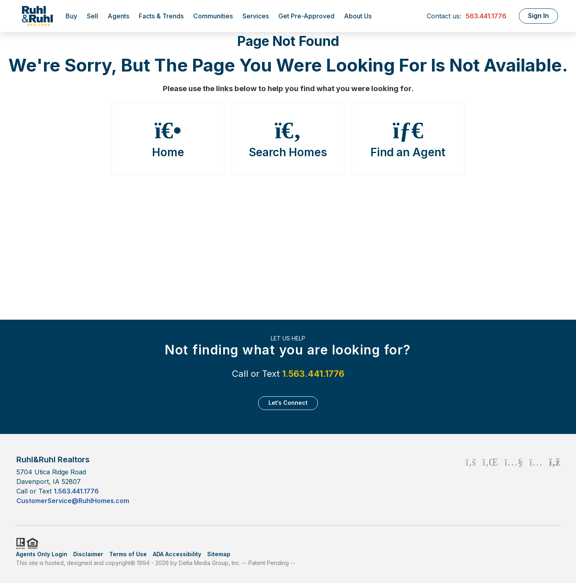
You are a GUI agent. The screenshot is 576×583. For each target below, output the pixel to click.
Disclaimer (88, 554)
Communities (213, 16)
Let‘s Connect (288, 402)
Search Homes (288, 138)
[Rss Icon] (554, 479)
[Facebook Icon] (471, 479)
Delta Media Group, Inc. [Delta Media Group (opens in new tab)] (209, 562)
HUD (34, 543)
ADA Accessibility (177, 554)
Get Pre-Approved (306, 16)
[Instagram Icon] (535, 479)
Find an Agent (408, 138)
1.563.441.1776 (313, 373)
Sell (92, 16)
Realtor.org (20, 543)
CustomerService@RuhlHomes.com (72, 501)
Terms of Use (128, 554)
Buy (71, 16)
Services (255, 16)
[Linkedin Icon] (490, 479)
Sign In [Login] (538, 16)
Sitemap (218, 554)
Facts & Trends (161, 16)
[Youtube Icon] (513, 479)
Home (168, 138)
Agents (118, 16)
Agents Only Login (41, 554)
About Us (358, 16)
